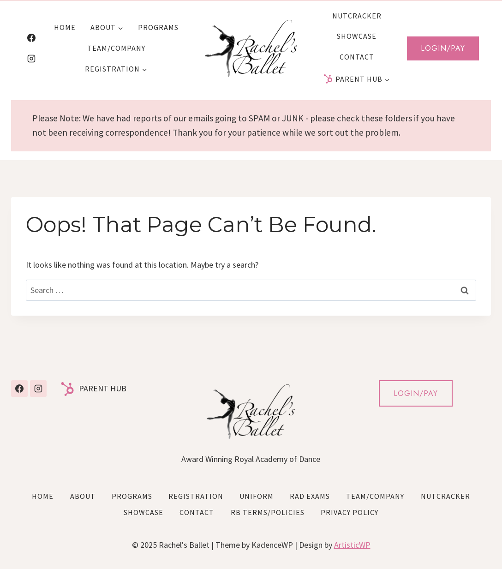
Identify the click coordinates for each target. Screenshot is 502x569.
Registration (195, 496)
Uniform (256, 496)
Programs (158, 27)
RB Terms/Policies (268, 512)
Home (65, 27)
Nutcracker (357, 15)
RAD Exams (310, 496)
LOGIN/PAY (416, 393)
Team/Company (116, 48)
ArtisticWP (352, 544)
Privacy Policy (349, 512)
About (83, 496)
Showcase (356, 36)
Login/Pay (443, 48)
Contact (357, 56)
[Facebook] (31, 38)
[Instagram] (31, 58)
